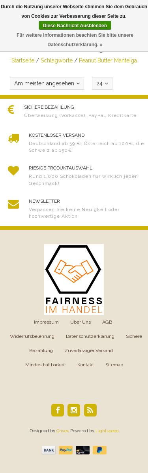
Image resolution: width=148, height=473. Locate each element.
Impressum (46, 322)
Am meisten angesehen (47, 83)
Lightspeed (107, 430)
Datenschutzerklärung (90, 336)
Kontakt (85, 364)
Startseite (22, 60)
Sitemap (114, 364)
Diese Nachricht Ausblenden (75, 25)
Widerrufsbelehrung (32, 336)
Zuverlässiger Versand (88, 350)
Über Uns (80, 322)
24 (102, 83)
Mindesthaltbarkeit (45, 364)
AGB (107, 322)
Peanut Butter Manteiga (108, 60)
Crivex (62, 430)
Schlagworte (57, 60)
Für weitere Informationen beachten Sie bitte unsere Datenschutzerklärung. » (75, 39)
